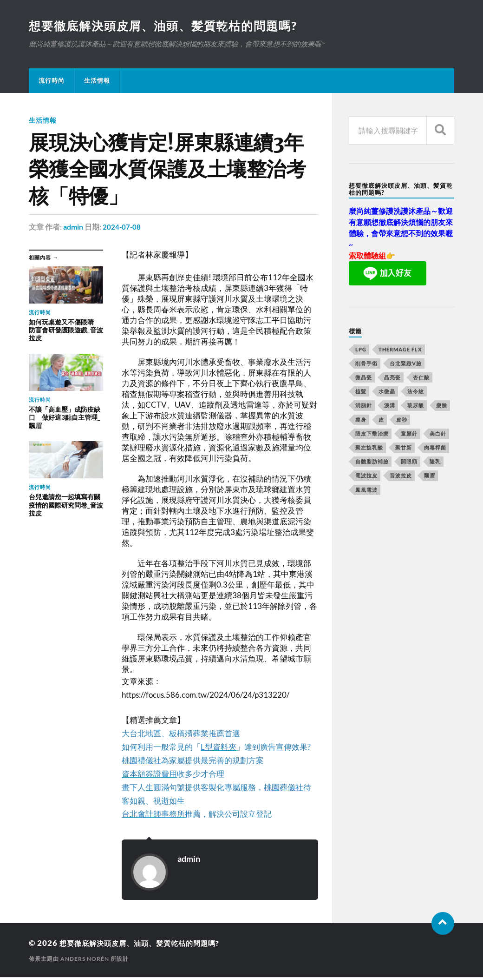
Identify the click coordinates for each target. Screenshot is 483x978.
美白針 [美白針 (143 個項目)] (438, 434)
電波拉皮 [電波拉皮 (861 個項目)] (366, 476)
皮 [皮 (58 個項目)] (381, 420)
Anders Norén (84, 959)
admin (73, 227)
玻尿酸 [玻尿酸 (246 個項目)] (415, 406)
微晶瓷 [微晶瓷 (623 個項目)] (363, 378)
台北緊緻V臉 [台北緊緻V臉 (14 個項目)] (406, 364)
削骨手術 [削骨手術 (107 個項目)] (366, 364)
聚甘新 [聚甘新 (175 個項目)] (403, 448)
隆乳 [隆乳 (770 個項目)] (435, 462)
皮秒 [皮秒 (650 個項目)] (401, 420)
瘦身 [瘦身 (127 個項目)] (360, 420)
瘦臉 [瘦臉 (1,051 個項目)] (441, 406)
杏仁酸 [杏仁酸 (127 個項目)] (421, 378)
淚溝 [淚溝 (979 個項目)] (389, 406)
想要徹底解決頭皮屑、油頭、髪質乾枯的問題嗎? (168, 26)
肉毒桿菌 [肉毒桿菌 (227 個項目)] (435, 448)
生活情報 (97, 81)
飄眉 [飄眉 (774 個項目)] (429, 476)
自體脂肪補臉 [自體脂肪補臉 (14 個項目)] (372, 462)
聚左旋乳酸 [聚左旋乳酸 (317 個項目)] (369, 448)
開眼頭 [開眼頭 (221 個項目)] (409, 462)
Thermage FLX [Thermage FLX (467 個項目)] (400, 350)
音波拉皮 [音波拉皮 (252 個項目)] (401, 476)
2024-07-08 (122, 227)
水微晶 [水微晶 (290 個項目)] (387, 392)
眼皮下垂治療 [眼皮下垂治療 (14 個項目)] (372, 434)
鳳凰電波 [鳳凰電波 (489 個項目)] (366, 491)
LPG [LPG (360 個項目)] (360, 350)
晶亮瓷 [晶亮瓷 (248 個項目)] (392, 378)
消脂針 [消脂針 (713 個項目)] (363, 406)
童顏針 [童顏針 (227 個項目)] (409, 434)
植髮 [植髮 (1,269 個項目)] (360, 392)
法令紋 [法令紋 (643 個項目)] (415, 392)
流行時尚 (52, 81)
